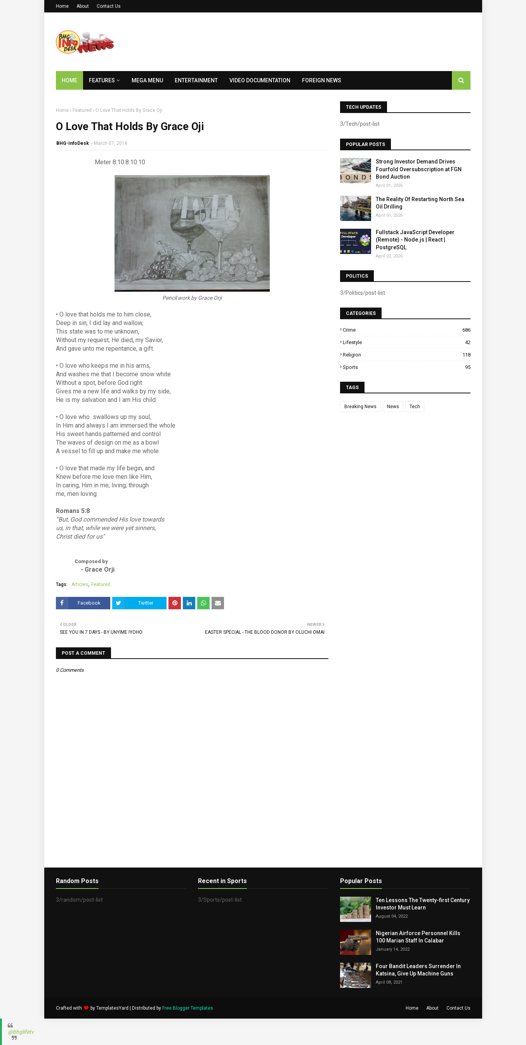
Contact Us (109, 6)
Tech (415, 406)
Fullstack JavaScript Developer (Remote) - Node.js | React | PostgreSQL (415, 239)
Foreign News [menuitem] (321, 80)
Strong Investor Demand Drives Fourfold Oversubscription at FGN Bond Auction (419, 169)
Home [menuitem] (69, 80)
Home (62, 6)
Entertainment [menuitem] (196, 80)
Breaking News (360, 406)
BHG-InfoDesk (72, 143)
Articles (79, 584)
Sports (406, 367)
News (393, 406)
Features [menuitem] (102, 80)
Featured (82, 110)
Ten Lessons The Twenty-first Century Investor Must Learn (423, 904)
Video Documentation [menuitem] (259, 80)
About (82, 6)
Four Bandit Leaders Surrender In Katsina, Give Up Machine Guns (418, 970)
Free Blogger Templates (187, 1008)
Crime (406, 330)
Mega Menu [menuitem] (147, 80)
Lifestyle (406, 342)
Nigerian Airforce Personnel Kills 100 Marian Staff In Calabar (418, 937)
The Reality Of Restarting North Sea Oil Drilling (420, 203)
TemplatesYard (112, 1008)
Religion (406, 355)
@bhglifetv (21, 1032)
